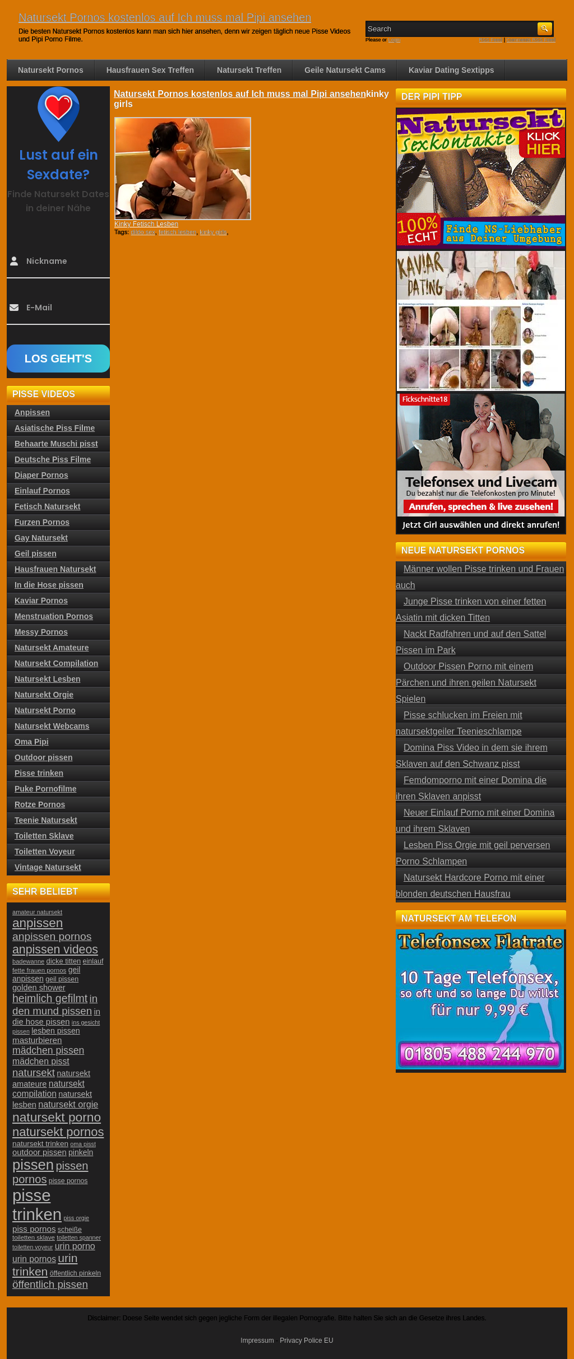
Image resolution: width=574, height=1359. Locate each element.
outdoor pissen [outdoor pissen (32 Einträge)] (39, 1152)
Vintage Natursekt (48, 867)
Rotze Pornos (40, 804)
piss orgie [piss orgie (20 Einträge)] (76, 1217)
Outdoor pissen (43, 757)
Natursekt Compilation (56, 663)
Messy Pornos (41, 631)
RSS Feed (491, 40)
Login (394, 40)
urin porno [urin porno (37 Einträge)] (75, 1246)
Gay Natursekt (41, 537)
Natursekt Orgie (44, 694)
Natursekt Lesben (47, 678)
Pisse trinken (39, 773)
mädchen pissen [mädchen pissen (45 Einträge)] (48, 1050)
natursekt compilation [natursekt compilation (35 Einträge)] (48, 1089)
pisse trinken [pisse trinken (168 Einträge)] (37, 1204)
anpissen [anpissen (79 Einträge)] (37, 923)
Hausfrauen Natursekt (55, 569)
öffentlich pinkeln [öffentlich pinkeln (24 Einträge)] (75, 1273)
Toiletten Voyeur (45, 851)
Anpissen (32, 412)
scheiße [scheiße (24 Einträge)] (70, 1230)
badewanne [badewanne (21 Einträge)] (28, 961)
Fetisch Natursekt (47, 506)
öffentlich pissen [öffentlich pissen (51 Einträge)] (50, 1284)
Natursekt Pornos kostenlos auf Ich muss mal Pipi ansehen (164, 17)
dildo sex (143, 232)
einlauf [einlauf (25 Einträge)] (93, 961)
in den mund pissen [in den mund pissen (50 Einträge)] (55, 1005)
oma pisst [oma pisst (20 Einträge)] (83, 1144)
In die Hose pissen (49, 584)
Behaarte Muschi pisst (56, 443)
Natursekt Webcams (52, 726)
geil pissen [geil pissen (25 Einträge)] (61, 979)
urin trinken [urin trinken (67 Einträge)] (44, 1264)
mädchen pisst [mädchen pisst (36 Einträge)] (41, 1061)
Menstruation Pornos (54, 616)
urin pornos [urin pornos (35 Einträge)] (34, 1259)
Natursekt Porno (45, 710)
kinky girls (213, 232)
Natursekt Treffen (249, 70)
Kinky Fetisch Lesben (146, 224)
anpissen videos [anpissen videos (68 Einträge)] (55, 949)
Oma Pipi (32, 741)
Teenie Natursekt (46, 820)
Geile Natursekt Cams (345, 70)
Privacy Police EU (306, 1340)
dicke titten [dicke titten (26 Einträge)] (64, 961)
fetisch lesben (177, 232)
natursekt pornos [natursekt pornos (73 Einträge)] (58, 1132)
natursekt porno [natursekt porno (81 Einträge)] (56, 1117)
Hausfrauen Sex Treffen (150, 70)
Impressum (257, 1340)
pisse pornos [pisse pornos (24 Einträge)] (68, 1181)
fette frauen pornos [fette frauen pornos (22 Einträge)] (39, 970)
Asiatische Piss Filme (55, 427)
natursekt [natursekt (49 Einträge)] (33, 1072)
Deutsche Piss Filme (53, 459)
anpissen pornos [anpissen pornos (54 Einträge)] (51, 936)
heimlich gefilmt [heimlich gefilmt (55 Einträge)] (49, 998)
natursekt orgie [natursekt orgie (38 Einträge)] (68, 1104)
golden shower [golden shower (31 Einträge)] (39, 987)
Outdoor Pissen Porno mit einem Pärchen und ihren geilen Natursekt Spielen (466, 683)
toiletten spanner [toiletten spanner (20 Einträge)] (79, 1237)
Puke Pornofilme (45, 788)
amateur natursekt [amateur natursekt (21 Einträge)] (37, 912)
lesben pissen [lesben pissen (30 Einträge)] (55, 1030)
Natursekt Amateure (52, 647)
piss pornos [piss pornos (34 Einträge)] (34, 1229)
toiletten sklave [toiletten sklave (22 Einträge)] (33, 1237)
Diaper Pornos (41, 475)
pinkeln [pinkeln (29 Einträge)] (80, 1152)
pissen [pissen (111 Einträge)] (33, 1164)
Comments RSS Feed (531, 40)
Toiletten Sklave (44, 835)
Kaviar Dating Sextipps (451, 70)
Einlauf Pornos (42, 490)
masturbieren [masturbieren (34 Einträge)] (37, 1040)
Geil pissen (36, 553)
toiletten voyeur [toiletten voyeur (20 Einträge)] (32, 1247)
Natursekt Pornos (51, 70)
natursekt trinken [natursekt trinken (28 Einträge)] (40, 1143)
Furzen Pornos (42, 522)
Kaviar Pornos (41, 600)
